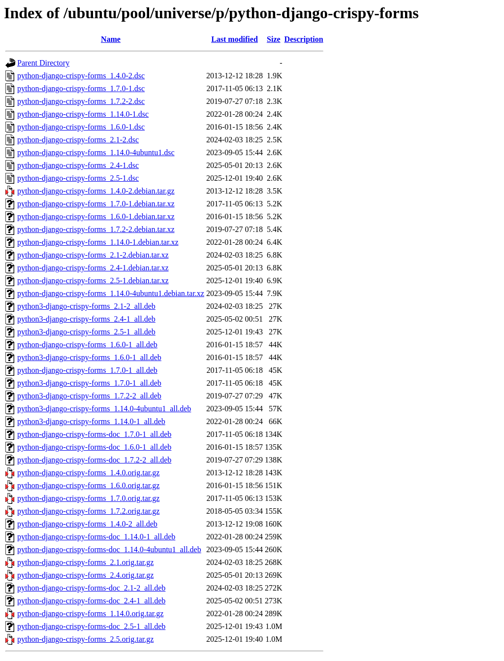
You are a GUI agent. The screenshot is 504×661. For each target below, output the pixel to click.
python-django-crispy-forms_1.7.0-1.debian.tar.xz (95, 203)
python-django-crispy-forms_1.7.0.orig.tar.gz (88, 498)
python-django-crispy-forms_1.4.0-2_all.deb (87, 524)
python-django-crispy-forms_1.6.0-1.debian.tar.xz (95, 216)
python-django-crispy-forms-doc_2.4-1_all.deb (91, 600)
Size (274, 39)
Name (111, 39)
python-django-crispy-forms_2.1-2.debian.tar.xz (92, 255)
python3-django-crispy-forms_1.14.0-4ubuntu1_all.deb (104, 408)
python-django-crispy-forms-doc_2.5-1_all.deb (91, 626)
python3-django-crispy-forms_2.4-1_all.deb (86, 319)
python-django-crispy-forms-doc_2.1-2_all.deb (91, 588)
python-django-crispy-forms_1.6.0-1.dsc (81, 127)
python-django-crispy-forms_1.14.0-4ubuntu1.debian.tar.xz (110, 293)
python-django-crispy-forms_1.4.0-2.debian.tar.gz (95, 191)
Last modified (234, 39)
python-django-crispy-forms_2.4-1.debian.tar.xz (92, 268)
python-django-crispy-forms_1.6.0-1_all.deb (87, 344)
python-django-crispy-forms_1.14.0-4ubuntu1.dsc (96, 152)
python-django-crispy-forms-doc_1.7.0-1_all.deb (94, 434)
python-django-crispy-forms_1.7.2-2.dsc (81, 101)
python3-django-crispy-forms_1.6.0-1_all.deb (89, 357)
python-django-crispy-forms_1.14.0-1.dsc (83, 114)
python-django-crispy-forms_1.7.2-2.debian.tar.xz (95, 229)
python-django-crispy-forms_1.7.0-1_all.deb (87, 370)
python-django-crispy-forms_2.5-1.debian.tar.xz (92, 280)
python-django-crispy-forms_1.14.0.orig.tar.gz (90, 613)
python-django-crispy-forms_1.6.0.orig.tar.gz (88, 485)
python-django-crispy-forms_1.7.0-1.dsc (81, 88)
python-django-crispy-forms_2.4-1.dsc (78, 165)
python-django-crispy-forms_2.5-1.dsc (78, 178)
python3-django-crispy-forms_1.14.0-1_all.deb (91, 421)
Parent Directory (43, 63)
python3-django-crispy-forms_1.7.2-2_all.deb (89, 396)
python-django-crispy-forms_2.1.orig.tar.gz (85, 562)
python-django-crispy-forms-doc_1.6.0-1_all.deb (94, 447)
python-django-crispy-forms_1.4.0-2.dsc (81, 75)
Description (303, 39)
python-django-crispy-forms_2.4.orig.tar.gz (85, 575)
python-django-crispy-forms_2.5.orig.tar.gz (85, 639)
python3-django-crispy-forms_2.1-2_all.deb (86, 306)
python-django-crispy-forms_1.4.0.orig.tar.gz (88, 472)
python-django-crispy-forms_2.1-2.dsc (78, 139)
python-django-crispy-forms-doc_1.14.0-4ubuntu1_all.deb (109, 549)
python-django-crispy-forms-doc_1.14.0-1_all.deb (96, 536)
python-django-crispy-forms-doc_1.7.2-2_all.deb (94, 460)
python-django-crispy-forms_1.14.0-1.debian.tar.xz (97, 242)
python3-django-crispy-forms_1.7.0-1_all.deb (89, 383)
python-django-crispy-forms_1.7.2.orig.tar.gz (88, 511)
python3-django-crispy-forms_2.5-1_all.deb (86, 332)
